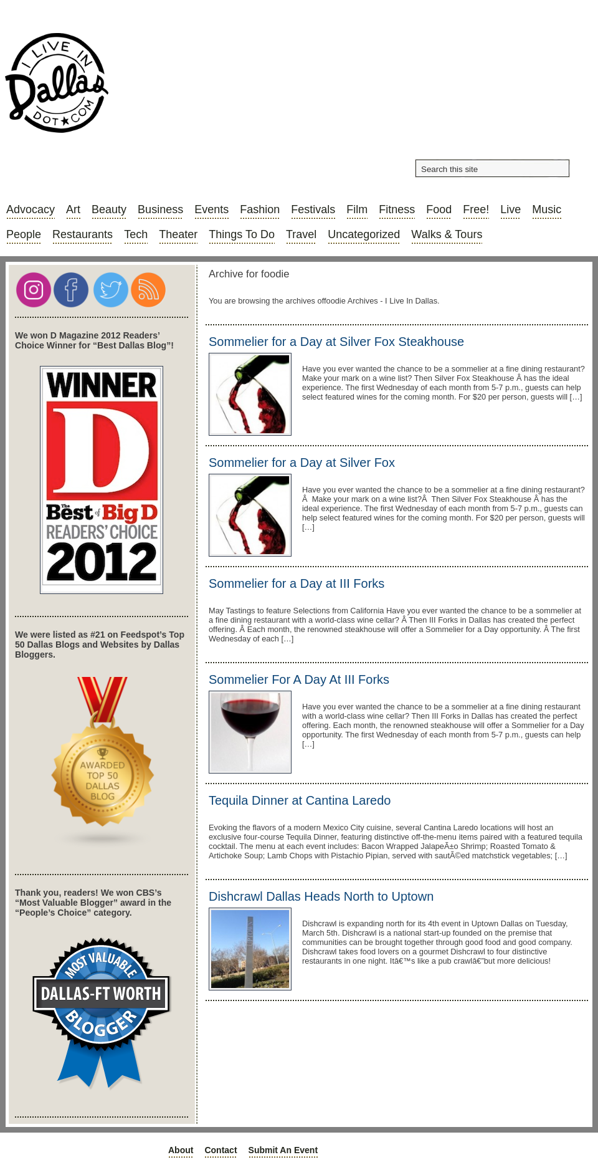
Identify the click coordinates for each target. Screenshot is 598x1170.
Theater (178, 234)
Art (73, 209)
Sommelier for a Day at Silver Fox (302, 462)
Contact (220, 1150)
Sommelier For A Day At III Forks (299, 679)
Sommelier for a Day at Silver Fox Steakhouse (336, 341)
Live (510, 209)
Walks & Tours (446, 234)
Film (357, 209)
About (180, 1150)
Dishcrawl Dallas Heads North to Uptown (321, 896)
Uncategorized (364, 234)
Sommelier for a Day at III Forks (296, 583)
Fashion (260, 209)
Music (546, 209)
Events (211, 209)
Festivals (313, 209)
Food (439, 209)
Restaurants (82, 234)
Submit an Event (283, 1150)
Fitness (397, 209)
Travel (301, 234)
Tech (136, 234)
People (23, 234)
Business (160, 209)
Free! (476, 209)
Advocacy (30, 209)
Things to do (242, 234)
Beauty (109, 209)
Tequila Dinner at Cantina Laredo (300, 800)
